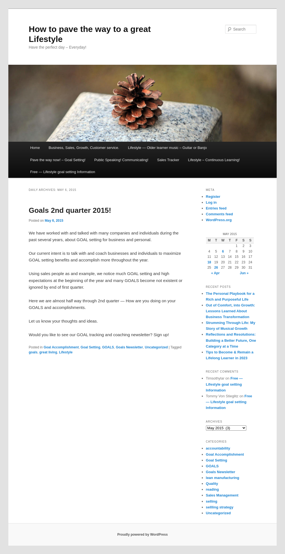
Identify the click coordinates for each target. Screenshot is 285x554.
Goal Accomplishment (61, 347)
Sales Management (222, 495)
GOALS (108, 347)
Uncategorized (156, 347)
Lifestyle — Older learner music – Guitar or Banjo (167, 148)
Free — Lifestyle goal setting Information (62, 172)
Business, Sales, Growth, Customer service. (84, 148)
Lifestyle (66, 352)
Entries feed (216, 208)
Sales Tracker (168, 160)
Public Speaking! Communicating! (121, 160)
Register (213, 196)
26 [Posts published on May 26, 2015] (216, 267)
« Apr (215, 273)
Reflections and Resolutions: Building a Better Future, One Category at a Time (231, 340)
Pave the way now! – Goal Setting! (57, 160)
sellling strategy (220, 507)
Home (35, 148)
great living (48, 352)
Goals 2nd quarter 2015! (70, 210)
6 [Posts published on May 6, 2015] (223, 251)
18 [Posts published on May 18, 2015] (209, 262)
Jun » (244, 273)
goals (33, 352)
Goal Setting (90, 347)
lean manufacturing (222, 478)
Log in (211, 202)
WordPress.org (219, 220)
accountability (218, 448)
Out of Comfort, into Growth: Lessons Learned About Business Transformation (230, 311)
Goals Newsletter (129, 347)
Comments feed (219, 214)
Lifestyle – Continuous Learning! (214, 160)
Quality (212, 483)
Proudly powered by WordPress (142, 534)
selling (211, 501)
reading (212, 489)
